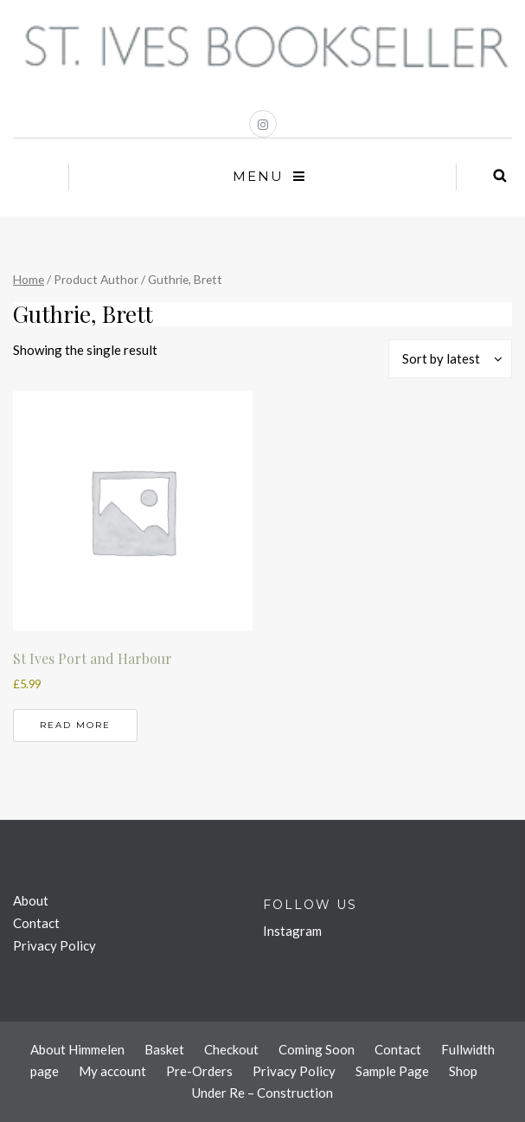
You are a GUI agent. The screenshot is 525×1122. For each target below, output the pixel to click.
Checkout (231, 1049)
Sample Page (392, 1071)
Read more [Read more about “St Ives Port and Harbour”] (75, 725)
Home (28, 279)
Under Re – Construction (262, 1092)
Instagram (292, 930)
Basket (164, 1049)
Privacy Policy (54, 945)
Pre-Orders (199, 1071)
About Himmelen (77, 1049)
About (30, 900)
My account (112, 1071)
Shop (463, 1071)
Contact (36, 923)
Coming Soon (317, 1049)
